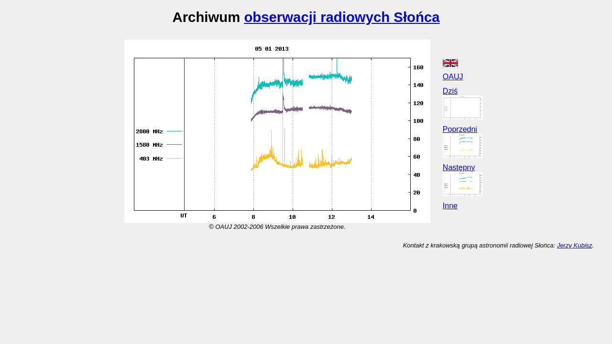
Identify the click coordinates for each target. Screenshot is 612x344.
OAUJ (453, 77)
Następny (459, 167)
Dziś (450, 91)
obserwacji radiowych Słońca (341, 17)
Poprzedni (460, 129)
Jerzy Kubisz (574, 245)
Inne (450, 206)
